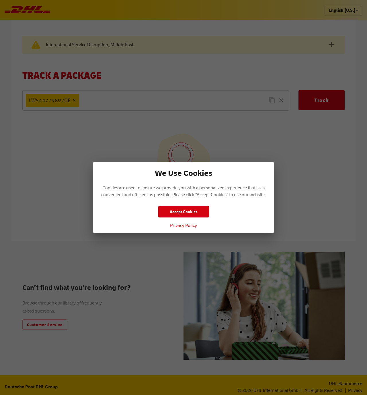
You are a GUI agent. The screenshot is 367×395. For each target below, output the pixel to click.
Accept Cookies (184, 211)
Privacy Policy (183, 225)
